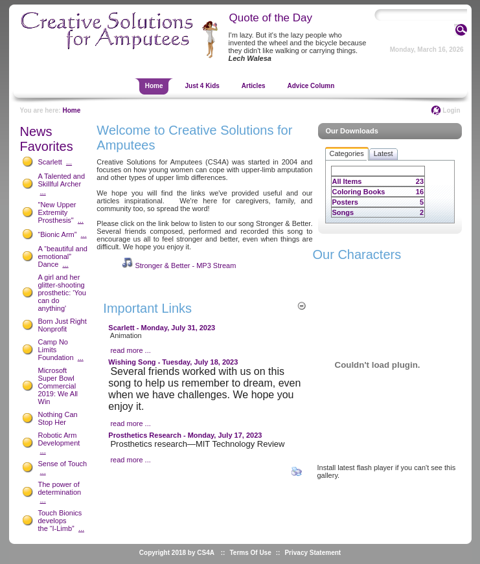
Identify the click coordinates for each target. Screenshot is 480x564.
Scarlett (50, 162)
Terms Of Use (250, 552)
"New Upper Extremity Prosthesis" (57, 212)
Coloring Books (358, 192)
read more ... (130, 350)
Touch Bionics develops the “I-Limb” (60, 520)
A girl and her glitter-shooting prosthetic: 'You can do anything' (62, 292)
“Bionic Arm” (57, 234)
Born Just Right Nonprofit (62, 325)
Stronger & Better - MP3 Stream (185, 265)
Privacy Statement (312, 552)
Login (451, 110)
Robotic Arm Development (59, 439)
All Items (347, 181)
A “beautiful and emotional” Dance (62, 256)
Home (71, 110)
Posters (345, 202)
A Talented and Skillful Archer (62, 180)
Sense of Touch (62, 464)
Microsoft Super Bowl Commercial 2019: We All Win (58, 386)
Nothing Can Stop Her (58, 418)
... (69, 162)
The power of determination (60, 488)
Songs (343, 212)
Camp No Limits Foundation (56, 349)
